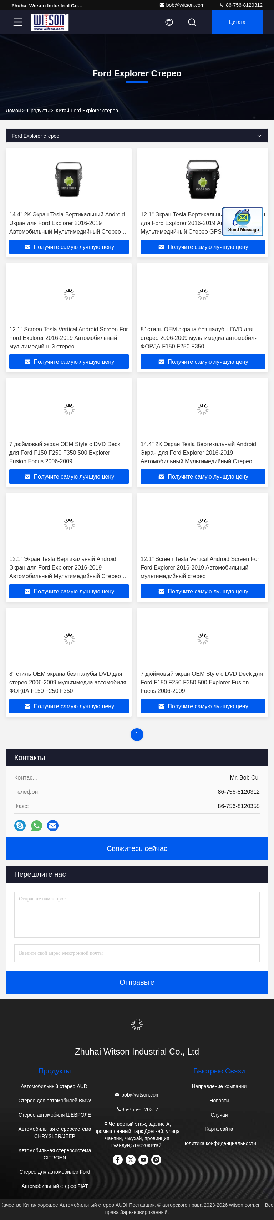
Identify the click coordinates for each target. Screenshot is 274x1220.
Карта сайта (219, 1129)
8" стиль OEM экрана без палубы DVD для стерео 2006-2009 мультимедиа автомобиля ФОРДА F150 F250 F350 (199, 337)
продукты (38, 110)
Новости (219, 1100)
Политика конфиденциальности (219, 1143)
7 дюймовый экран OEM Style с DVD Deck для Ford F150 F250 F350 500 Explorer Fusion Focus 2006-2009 (64, 452)
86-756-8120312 (241, 5)
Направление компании (219, 1086)
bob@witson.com (182, 5)
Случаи (219, 1115)
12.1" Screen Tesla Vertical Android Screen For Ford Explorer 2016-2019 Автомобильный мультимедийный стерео (68, 337)
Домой (13, 110)
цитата (237, 22)
